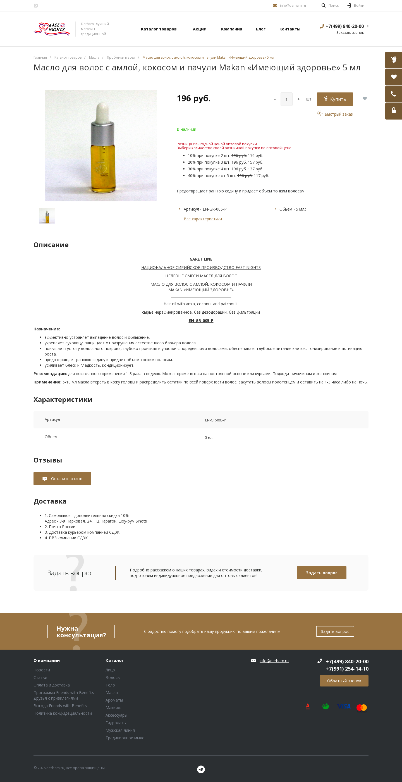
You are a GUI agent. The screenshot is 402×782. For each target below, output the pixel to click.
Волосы (113, 677)
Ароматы (114, 700)
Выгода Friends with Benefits (60, 705)
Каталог (115, 660)
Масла (112, 692)
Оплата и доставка (52, 685)
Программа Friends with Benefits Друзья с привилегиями (64, 695)
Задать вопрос (322, 572)
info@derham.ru (293, 5)
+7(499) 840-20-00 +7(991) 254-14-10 (347, 665)
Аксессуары (116, 715)
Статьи (40, 677)
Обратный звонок (344, 680)
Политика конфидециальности (63, 713)
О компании (47, 660)
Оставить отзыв (66, 478)
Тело (110, 685)
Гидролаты (116, 722)
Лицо (110, 670)
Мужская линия (120, 730)
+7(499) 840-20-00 (345, 26)
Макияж (113, 707)
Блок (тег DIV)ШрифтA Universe (52, 29)
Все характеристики (203, 218)
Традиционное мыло (125, 737)
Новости (42, 670)
